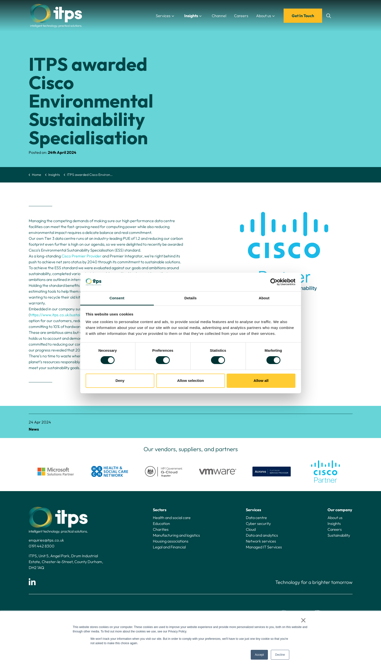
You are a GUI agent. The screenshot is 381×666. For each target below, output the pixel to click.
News (34, 429)
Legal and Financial (169, 547)
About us (263, 15)
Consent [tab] (116, 298)
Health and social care (172, 517)
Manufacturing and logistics (176, 535)
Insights (191, 15)
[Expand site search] (328, 16)
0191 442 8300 (41, 546)
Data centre (256, 517)
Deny (120, 380)
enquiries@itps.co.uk (46, 540)
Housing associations (170, 541)
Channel (219, 15)
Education (161, 523)
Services (163, 15)
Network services (261, 541)
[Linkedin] (32, 582)
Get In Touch (303, 16)
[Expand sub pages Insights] (205, 15)
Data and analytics (262, 535)
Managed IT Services (264, 547)
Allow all (261, 380)
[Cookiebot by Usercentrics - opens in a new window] (273, 282)
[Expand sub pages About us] (278, 15)
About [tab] (264, 298)
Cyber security (258, 523)
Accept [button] (259, 654)
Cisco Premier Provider (82, 256)
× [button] (303, 620)
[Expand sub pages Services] (177, 15)
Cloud (251, 529)
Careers (241, 15)
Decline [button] (280, 654)
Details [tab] (190, 298)
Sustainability (339, 535)
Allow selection (190, 380)
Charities (161, 529)
